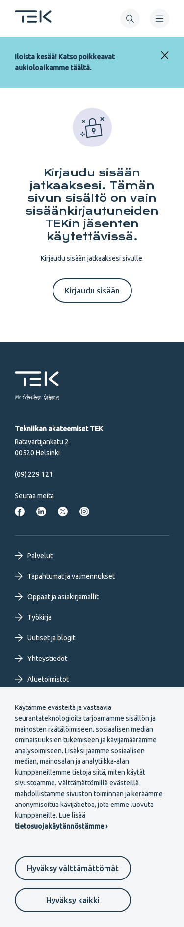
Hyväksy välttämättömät (73, 868)
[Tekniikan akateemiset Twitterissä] (63, 511)
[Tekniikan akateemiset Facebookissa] (20, 511)
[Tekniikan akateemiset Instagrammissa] (84, 511)
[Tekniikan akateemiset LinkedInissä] (41, 511)
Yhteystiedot (41, 658)
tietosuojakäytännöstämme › (61, 826)
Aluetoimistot (42, 679)
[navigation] (159, 18)
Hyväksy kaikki (73, 900)
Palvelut (34, 556)
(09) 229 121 (34, 474)
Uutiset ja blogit (45, 638)
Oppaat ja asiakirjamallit (57, 597)
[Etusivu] (33, 19)
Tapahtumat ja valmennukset (65, 576)
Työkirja (33, 617)
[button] (130, 18)
